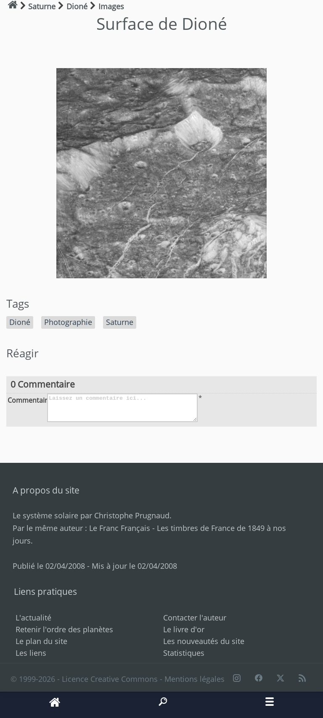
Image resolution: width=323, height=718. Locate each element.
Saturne (119, 322)
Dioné (19, 322)
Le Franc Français (119, 528)
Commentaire (26, 400)
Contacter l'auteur (194, 617)
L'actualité (33, 617)
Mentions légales (194, 679)
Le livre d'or (183, 629)
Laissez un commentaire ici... (122, 407)
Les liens (31, 653)
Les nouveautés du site (203, 641)
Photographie (68, 322)
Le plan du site (41, 641)
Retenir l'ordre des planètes (64, 629)
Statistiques (183, 653)
